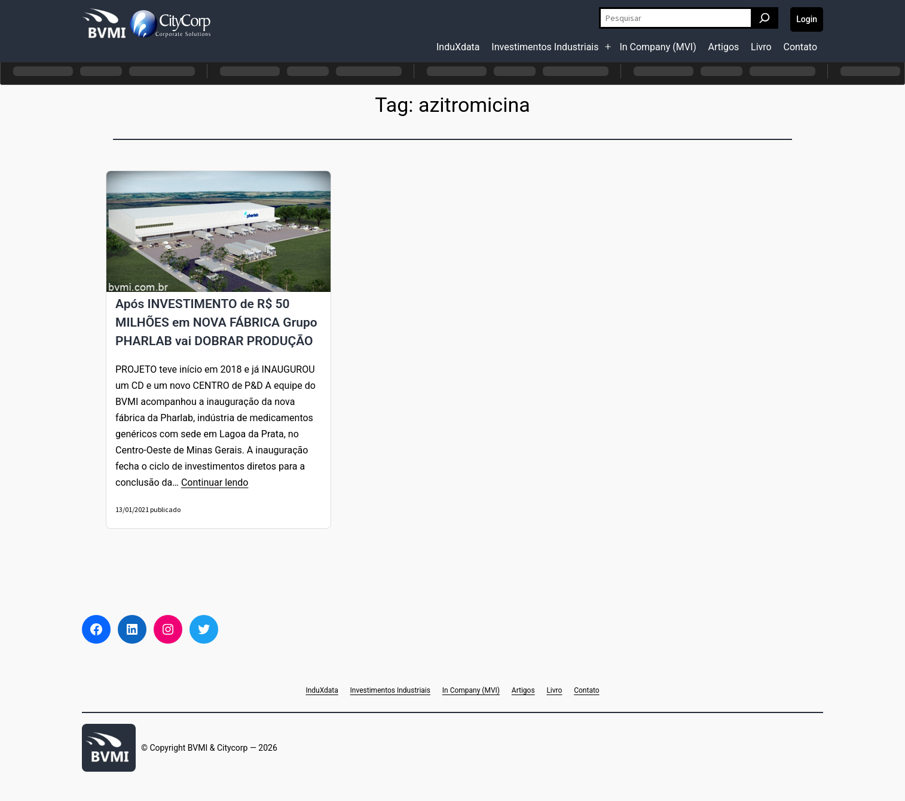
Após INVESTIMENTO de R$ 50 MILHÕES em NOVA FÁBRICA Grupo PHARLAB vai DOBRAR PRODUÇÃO (216, 322)
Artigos (723, 47)
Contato (800, 47)
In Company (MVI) (657, 47)
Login (806, 19)
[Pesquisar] (764, 18)
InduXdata (458, 47)
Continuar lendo (215, 482)
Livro (761, 47)
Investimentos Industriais (544, 47)
